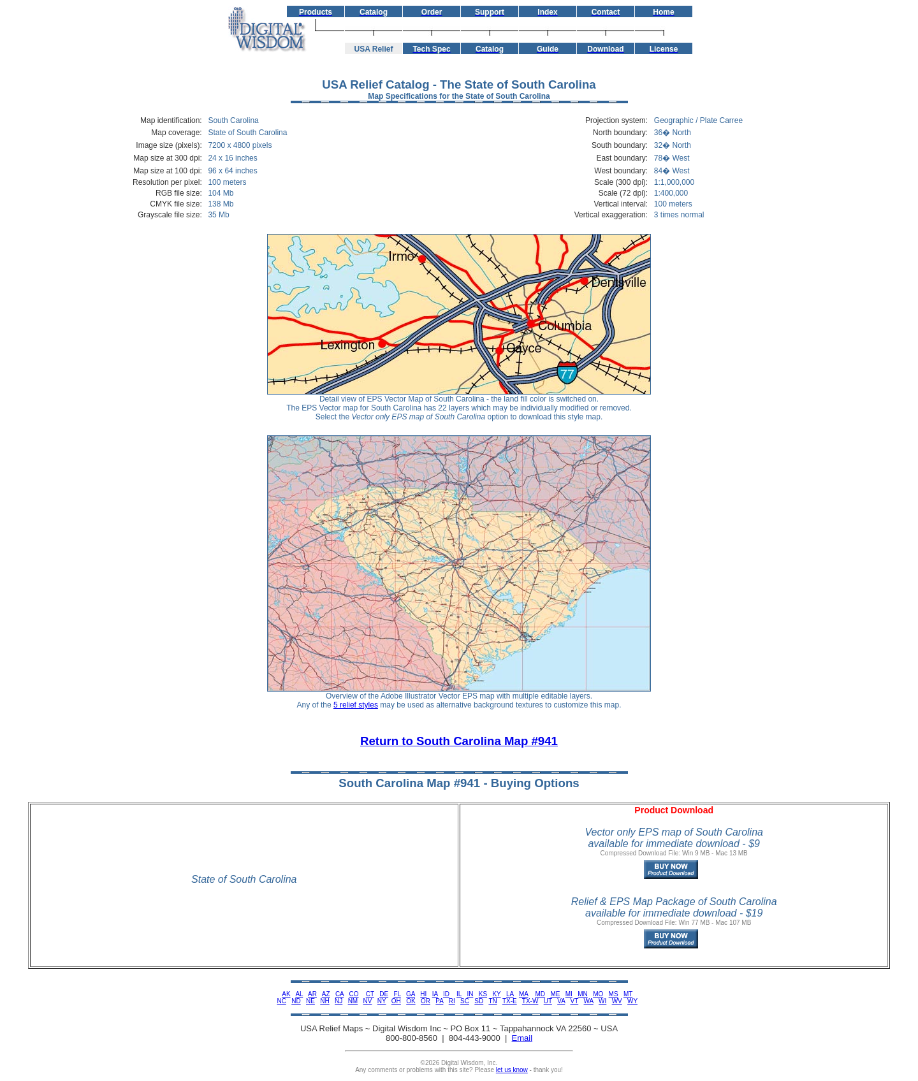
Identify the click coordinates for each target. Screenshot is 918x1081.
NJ (338, 1001)
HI (423, 994)
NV (367, 1001)
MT (627, 994)
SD (478, 1001)
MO (598, 994)
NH (324, 1001)
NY (381, 1001)
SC (464, 1001)
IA (435, 994)
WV (617, 1001)
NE (310, 1001)
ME (555, 994)
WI (602, 1001)
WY (632, 1001)
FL (396, 994)
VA (561, 1001)
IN (470, 994)
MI (568, 994)
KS (483, 994)
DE (383, 994)
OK (410, 1001)
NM (353, 1001)
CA (339, 994)
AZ (326, 994)
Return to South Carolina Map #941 (459, 741)
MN (583, 994)
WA (589, 1001)
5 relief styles (355, 704)
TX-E (509, 1001)
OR (425, 1001)
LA (510, 994)
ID (446, 994)
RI (452, 1001)
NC (281, 1001)
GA (410, 994)
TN (492, 1001)
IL (459, 994)
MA (523, 994)
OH (396, 1001)
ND (295, 1001)
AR (312, 994)
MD (541, 994)
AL (299, 994)
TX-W (530, 1001)
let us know (512, 1069)
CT (370, 994)
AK (286, 994)
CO (354, 994)
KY (496, 994)
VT (575, 1001)
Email (522, 1038)
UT (548, 1001)
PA (439, 1001)
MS (613, 994)
